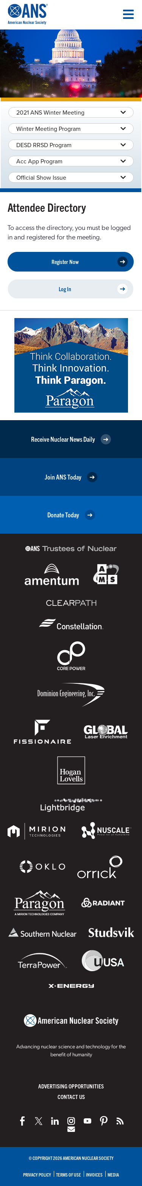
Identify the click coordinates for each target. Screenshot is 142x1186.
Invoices (94, 1174)
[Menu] (128, 14)
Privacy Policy (37, 1174)
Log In (93, 289)
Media (113, 1174)
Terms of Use (68, 1174)
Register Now (89, 262)
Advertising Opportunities (71, 1086)
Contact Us (71, 1096)
